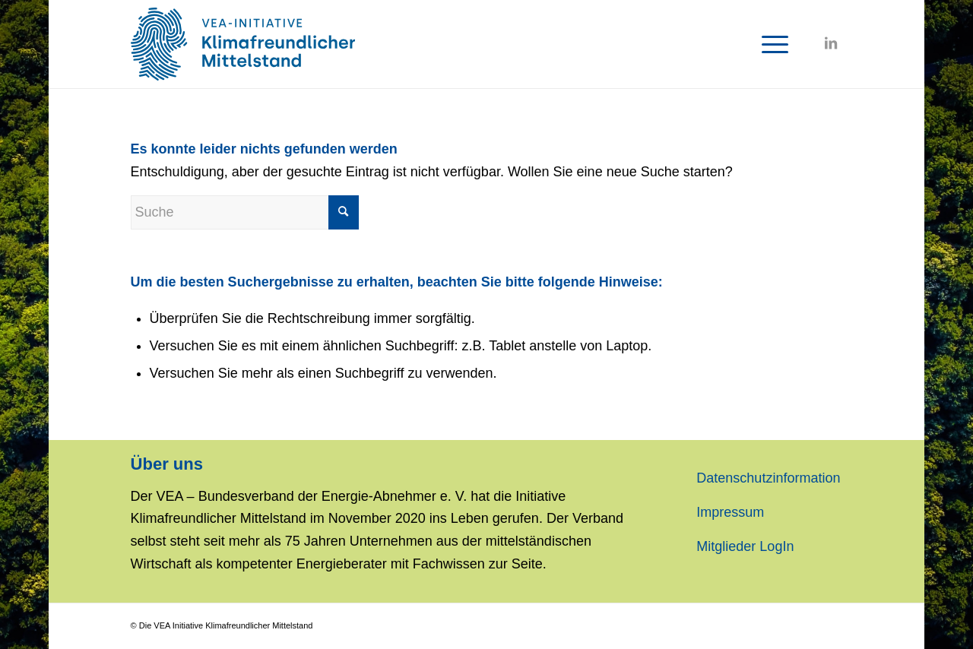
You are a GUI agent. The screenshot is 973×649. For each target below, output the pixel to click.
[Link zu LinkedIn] (830, 43)
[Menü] (770, 44)
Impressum (730, 512)
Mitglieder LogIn (745, 546)
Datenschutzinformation (768, 478)
